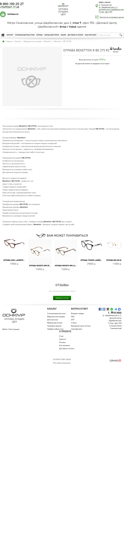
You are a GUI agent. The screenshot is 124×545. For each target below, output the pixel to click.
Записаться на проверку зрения (111, 17)
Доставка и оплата (75, 35)
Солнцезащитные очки (25, 35)
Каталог (10, 35)
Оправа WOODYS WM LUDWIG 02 (68, 265)
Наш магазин (90, 35)
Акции (63, 35)
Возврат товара (77, 313)
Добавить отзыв (62, 298)
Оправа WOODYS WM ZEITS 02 (41, 265)
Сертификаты (76, 329)
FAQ (72, 316)
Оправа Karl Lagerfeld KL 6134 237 (19, 260)
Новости (62, 339)
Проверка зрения (54, 326)
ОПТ (73, 319)
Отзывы (62, 342)
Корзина (12, 14)
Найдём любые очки (55, 329)
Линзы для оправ (51, 35)
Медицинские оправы (56, 316)
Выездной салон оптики (81, 326)
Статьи (74, 323)
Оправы (39, 35)
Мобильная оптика (54, 323)
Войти (4, 329)
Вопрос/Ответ (79, 309)
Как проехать (64, 345)
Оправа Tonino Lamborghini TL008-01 (97, 260)
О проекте (65, 332)
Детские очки (52, 319)
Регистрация (14, 329)
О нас (61, 336)
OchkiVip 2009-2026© (62, 359)
